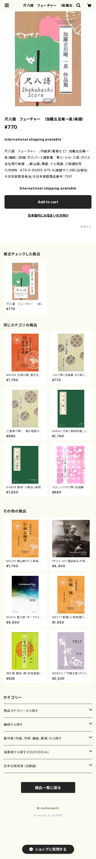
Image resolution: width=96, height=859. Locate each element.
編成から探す (13, 724)
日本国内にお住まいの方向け (48, 215)
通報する (85, 226)
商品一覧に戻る (48, 787)
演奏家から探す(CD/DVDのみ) (26, 752)
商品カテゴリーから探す (21, 711)
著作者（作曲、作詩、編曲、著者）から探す (33, 738)
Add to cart (48, 202)
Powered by (48, 815)
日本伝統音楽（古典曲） (20, 766)
